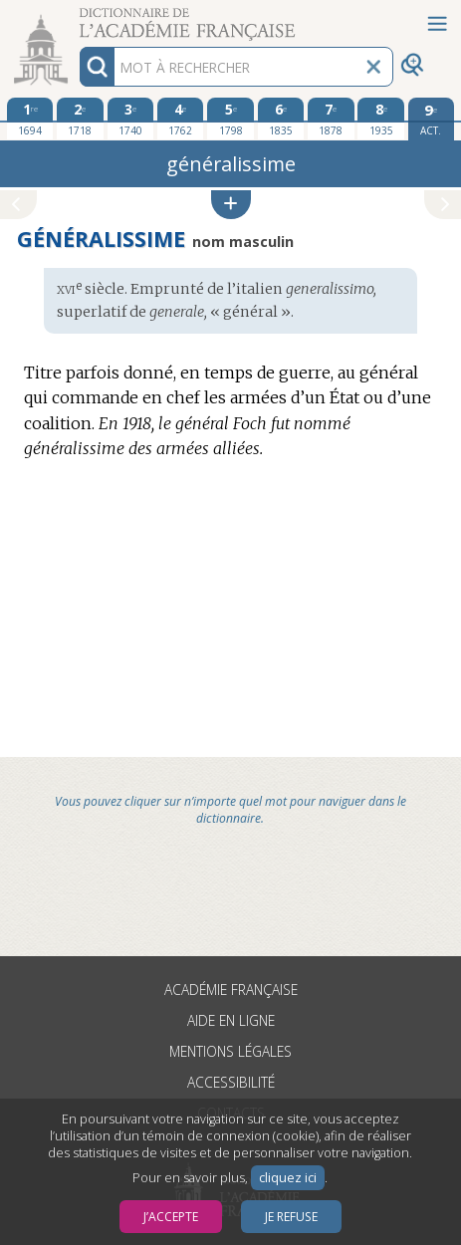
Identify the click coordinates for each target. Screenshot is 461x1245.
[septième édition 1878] (331, 118)
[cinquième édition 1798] (230, 118)
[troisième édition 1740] (131, 118)
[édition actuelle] (431, 119)
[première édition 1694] (30, 118)
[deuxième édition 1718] (80, 118)
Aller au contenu (77, 17)
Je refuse (291, 1216)
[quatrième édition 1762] (180, 118)
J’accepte (170, 1216)
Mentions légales (230, 1051)
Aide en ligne (231, 1020)
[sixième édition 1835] (281, 118)
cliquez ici (288, 1177)
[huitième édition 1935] (380, 118)
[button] (231, 204)
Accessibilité (231, 1082)
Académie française (231, 989)
